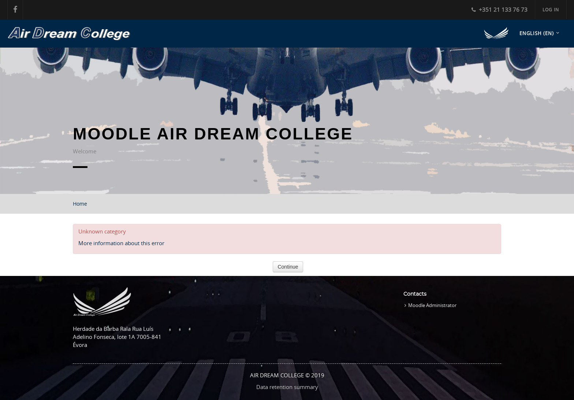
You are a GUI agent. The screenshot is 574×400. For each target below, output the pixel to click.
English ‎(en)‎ (536, 33)
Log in (551, 9)
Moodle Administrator (432, 305)
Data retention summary (287, 386)
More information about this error (121, 243)
